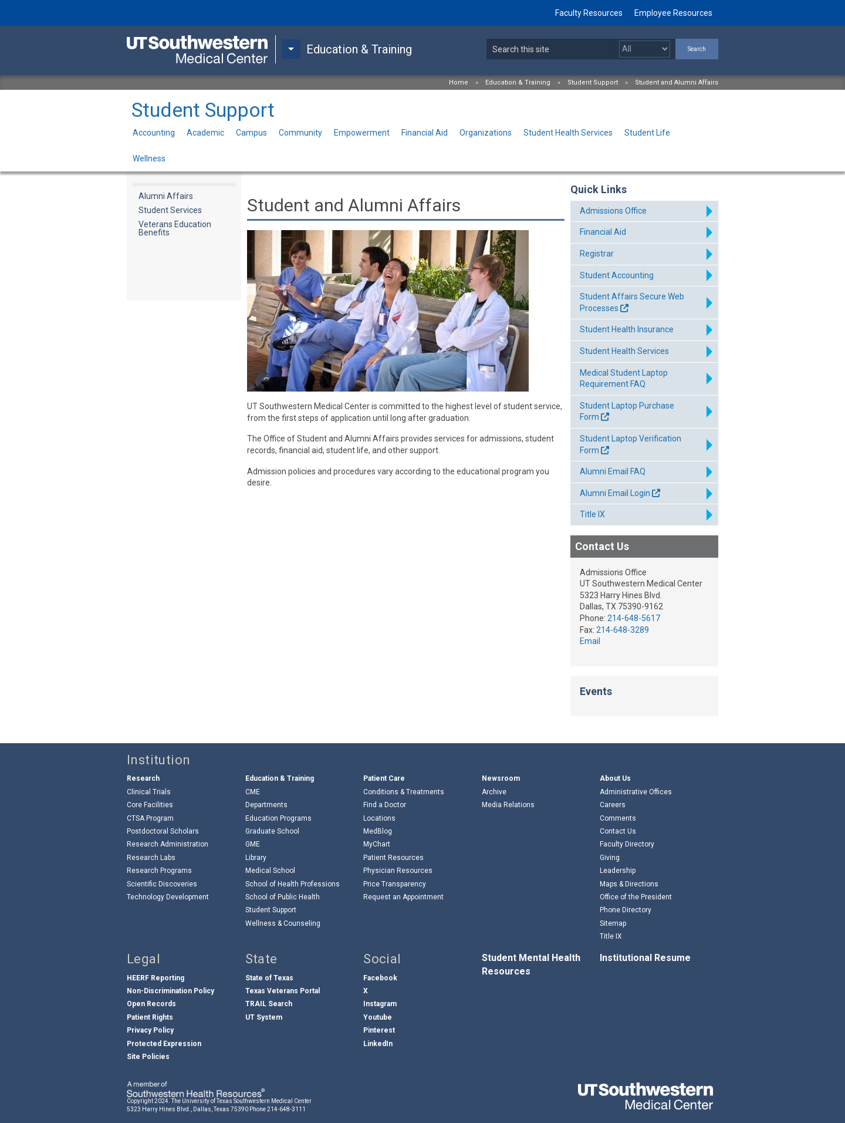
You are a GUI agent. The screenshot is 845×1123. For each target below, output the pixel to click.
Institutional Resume (645, 957)
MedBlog (377, 831)
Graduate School (272, 831)
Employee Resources (673, 13)
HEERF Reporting (155, 978)
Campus (251, 132)
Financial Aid (424, 132)
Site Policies (148, 1057)
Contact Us (618, 831)
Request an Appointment (403, 897)
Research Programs (159, 870)
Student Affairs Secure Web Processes (632, 302)
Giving (610, 858)
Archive (494, 792)
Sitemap (613, 923)
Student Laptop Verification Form (630, 444)
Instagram (380, 1004)
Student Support (592, 82)
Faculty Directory (627, 844)
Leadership (618, 870)
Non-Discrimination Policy (170, 991)
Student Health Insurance (627, 329)
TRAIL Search (268, 1004)
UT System (263, 1017)
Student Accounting (617, 275)
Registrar (597, 253)
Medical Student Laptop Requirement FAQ (624, 378)
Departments (266, 805)
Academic (205, 132)
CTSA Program (150, 818)
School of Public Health (282, 897)
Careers (613, 805)
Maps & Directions (629, 884)
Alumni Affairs (165, 196)
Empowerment (362, 132)
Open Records (151, 1004)
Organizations (485, 132)
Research (143, 778)
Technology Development (168, 897)
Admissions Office (613, 210)
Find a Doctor (384, 805)
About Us (615, 778)
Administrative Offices (636, 792)
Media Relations (508, 805)
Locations (379, 818)
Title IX (592, 514)
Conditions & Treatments (403, 792)
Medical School (270, 870)
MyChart (376, 844)
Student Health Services (568, 132)
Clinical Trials (149, 792)
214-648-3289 (622, 630)
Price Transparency (394, 884)
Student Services (170, 210)
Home (458, 82)
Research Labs (151, 858)
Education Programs (278, 818)
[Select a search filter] (644, 49)
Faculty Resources (589, 13)
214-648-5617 (633, 618)
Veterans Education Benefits (174, 228)
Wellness (149, 158)
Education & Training (517, 82)
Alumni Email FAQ (612, 471)
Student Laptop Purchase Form (627, 411)
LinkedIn (378, 1044)
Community (300, 132)
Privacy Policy (150, 1030)
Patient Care (384, 778)
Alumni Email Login (615, 493)
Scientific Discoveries (162, 884)
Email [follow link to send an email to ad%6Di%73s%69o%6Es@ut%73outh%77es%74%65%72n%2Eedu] (590, 641)
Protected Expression (164, 1044)
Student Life (647, 132)
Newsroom (501, 778)
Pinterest (379, 1030)
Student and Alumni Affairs (676, 82)
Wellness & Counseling (282, 923)
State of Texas (269, 978)
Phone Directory (625, 910)
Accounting (154, 132)
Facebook (380, 978)
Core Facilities (150, 805)
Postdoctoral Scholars (163, 831)
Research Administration (167, 844)
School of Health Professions (292, 884)
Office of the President (636, 897)
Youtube (377, 1017)
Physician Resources (397, 870)
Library (255, 858)
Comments (618, 818)
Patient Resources (393, 858)
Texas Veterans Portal (282, 991)
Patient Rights (150, 1017)
